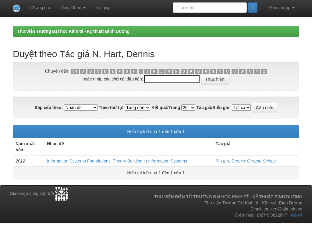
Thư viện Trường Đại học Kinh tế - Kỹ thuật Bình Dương (73, 31)
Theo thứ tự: (111, 107)
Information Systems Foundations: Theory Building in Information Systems (117, 161)
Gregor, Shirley (261, 161)
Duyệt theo (73, 7)
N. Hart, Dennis (230, 161)
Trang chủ (40, 7)
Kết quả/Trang (165, 107)
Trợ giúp (103, 7)
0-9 (75, 71)
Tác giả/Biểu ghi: (214, 107)
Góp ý (296, 215)
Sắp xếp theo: (49, 107)
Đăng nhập (281, 7)
